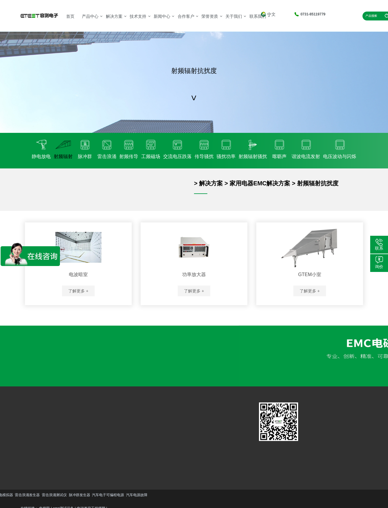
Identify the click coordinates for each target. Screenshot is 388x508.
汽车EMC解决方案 (71, 418)
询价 (379, 266)
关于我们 (233, 16)
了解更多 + (78, 291)
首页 (70, 16)
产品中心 (90, 16)
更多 (31, 456)
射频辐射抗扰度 (317, 183)
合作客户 (186, 16)
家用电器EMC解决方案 (260, 183)
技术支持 (138, 16)
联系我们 (257, 16)
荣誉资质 (209, 16)
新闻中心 (162, 16)
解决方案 (114, 16)
